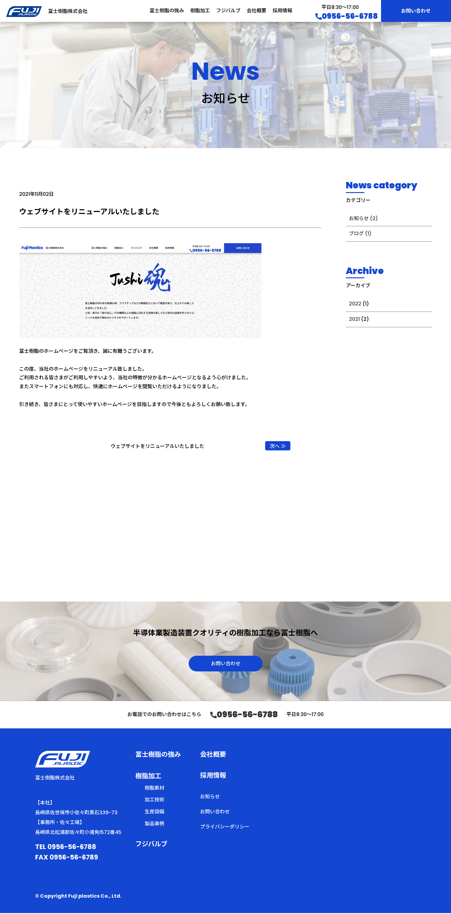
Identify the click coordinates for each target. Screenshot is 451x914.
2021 (354, 319)
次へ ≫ (278, 446)
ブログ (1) (360, 233)
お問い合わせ (416, 10)
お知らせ (210, 797)
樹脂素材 (154, 788)
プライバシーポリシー (224, 827)
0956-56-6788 (346, 16)
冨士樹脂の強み (167, 10)
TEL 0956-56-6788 (65, 847)
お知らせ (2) (363, 218)
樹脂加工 (200, 10)
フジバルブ (228, 10)
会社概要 (256, 10)
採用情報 (282, 10)
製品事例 (154, 824)
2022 (355, 303)
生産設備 (154, 812)
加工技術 (154, 800)
